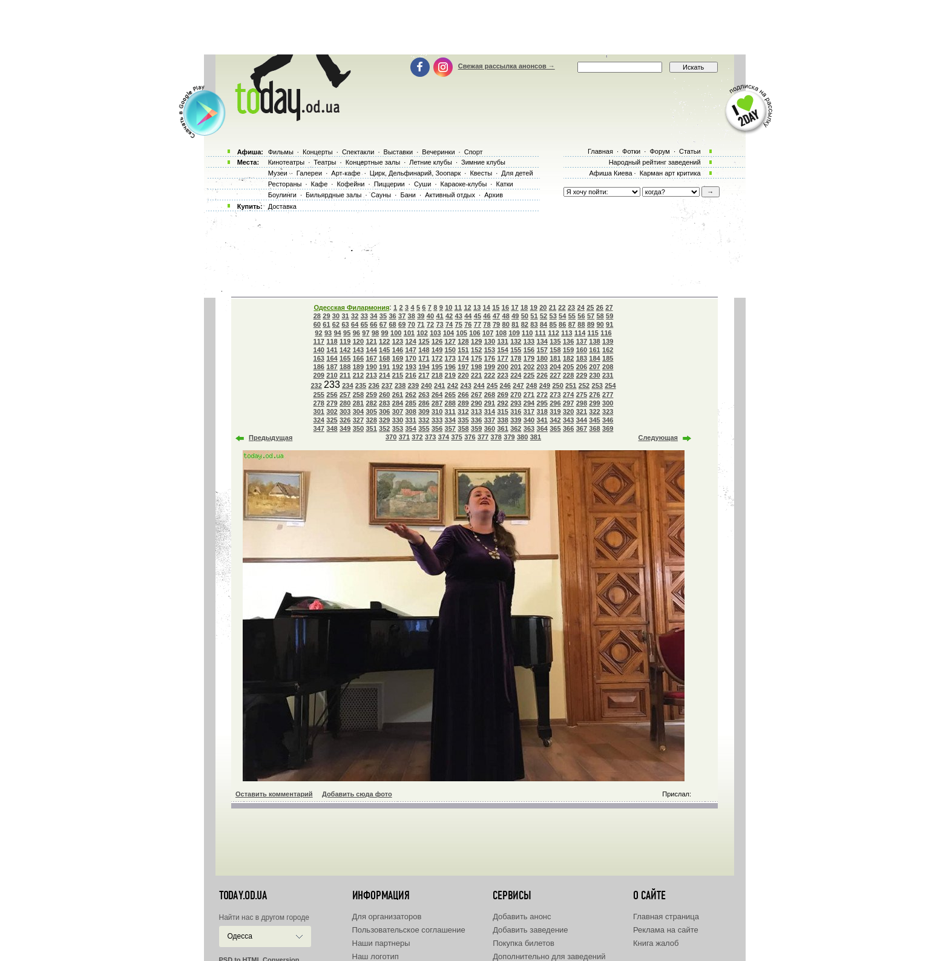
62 (336, 324)
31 (345, 316)
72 (430, 324)
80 (506, 324)
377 (483, 437)
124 (411, 341)
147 (411, 349)
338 (502, 420)
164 (331, 358)
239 (413, 385)
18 (524, 307)
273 (555, 394)
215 (397, 375)
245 (492, 385)
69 (402, 324)
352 (384, 428)
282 (371, 403)
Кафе (319, 184)
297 (568, 403)
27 (608, 307)
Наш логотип (375, 956)
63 (345, 324)
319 (555, 411)
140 (319, 349)
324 (319, 420)
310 (437, 411)
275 (581, 394)
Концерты (318, 152)
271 (529, 394)
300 (607, 403)
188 (345, 366)
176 (489, 358)
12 (467, 307)
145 (384, 349)
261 (397, 394)
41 (439, 316)
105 (461, 332)
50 (524, 316)
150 (450, 349)
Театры (325, 162)
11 (458, 307)
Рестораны (285, 184)
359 (476, 428)
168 (384, 358)
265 (450, 394)
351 (371, 428)
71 (420, 324)
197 (463, 366)
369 (607, 428)
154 (502, 349)
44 (467, 316)
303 (345, 411)
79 (496, 324)
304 (358, 411)
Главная (600, 151)
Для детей (517, 173)
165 (345, 358)
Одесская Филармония (351, 307)
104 (448, 332)
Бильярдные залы (333, 194)
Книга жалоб (656, 943)
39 (420, 316)
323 (607, 411)
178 (515, 358)
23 (571, 307)
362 (515, 428)
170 (411, 358)
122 (384, 341)
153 (489, 349)
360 (489, 428)
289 (463, 403)
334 (450, 420)
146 (397, 349)
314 (489, 411)
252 (584, 385)
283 (384, 403)
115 (593, 332)
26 (599, 307)
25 (590, 307)
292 (502, 403)
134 (542, 341)
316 (515, 411)
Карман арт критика (670, 173)
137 (581, 341)
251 (570, 385)
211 (345, 375)
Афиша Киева (610, 173)
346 (607, 420)
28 (317, 316)
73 (439, 324)
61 (326, 324)
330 (397, 420)
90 (599, 324)
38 (411, 316)
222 (489, 375)
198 (476, 366)
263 (423, 394)
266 (463, 394)
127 (450, 341)
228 (568, 375)
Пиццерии (389, 184)
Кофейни (350, 184)
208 (607, 366)
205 (568, 366)
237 (386, 385)
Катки (504, 184)
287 (437, 403)
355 (423, 428)
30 (336, 316)
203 (542, 366)
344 (581, 420)
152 (476, 349)
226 (542, 375)
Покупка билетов (523, 943)
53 (553, 316)
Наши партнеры (381, 943)
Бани (408, 194)
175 (476, 358)
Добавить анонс (522, 916)
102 (421, 332)
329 (384, 420)
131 (502, 341)
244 (478, 385)
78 (486, 324)
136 (568, 341)
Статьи (690, 151)
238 (400, 385)
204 (555, 366)
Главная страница (666, 916)
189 (358, 366)
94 (337, 332)
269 (502, 394)
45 (477, 316)
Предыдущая (270, 437)
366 (568, 428)
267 (476, 394)
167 (371, 358)
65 (364, 324)
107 (487, 332)
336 (476, 420)
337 (489, 420)
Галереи (309, 173)
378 (496, 437)
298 (581, 403)
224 (515, 375)
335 (463, 420)
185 (607, 358)
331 (411, 420)
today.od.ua (243, 895)
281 (358, 403)
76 (467, 324)
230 (594, 375)
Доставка (282, 206)
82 (524, 324)
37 (402, 316)
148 (423, 349)
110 (527, 332)
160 (581, 349)
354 (411, 428)
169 (397, 358)
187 (331, 366)
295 (542, 403)
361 (502, 428)
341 (542, 420)
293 (515, 403)
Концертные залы (373, 162)
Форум (659, 151)
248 (531, 385)
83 (533, 324)
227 (555, 375)
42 (449, 316)
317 (529, 411)
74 (449, 324)
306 (384, 411)
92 (318, 332)
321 (581, 411)
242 (452, 385)
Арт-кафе (345, 173)
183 (581, 358)
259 (371, 394)
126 (437, 341)
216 (411, 375)
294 (529, 403)
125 (423, 341)
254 (610, 385)
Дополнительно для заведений (549, 956)
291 (489, 403)
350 (358, 428)
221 (476, 375)
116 (605, 332)
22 (561, 307)
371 (404, 437)
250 (557, 385)
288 (450, 403)
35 (383, 316)
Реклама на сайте (665, 929)
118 (331, 341)
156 (529, 349)
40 (430, 316)
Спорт (473, 152)
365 (555, 428)
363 (529, 428)
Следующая (658, 437)
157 (542, 349)
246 (505, 385)
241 (439, 385)
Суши (422, 184)
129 (476, 341)
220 (463, 375)
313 (476, 411)
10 (448, 307)
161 (594, 349)
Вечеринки (438, 152)
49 (515, 316)
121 (371, 341)
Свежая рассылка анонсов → (506, 66)
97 (365, 332)
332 (423, 420)
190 (371, 366)
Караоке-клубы (464, 184)
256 (331, 394)
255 (319, 394)
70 (411, 324)
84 (543, 324)
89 (590, 324)
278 (319, 403)
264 (437, 394)
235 (360, 385)
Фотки (631, 151)
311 (450, 411)
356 (437, 428)
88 (581, 324)
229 (581, 375)
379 (509, 437)
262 (411, 394)
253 (597, 385)
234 (347, 385)
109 (513, 332)
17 (514, 307)
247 (518, 385)
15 (495, 307)
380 (522, 437)
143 (358, 349)
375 (456, 437)
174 (463, 358)
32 (354, 316)
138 (594, 341)
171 (423, 358)
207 (594, 366)
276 (594, 394)
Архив (493, 194)
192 (397, 366)
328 (371, 420)
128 (463, 341)
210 (331, 375)
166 (358, 358)
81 (515, 324)
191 (384, 366)
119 (345, 341)
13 (477, 307)
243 (465, 385)
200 (502, 366)
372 (417, 437)
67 (383, 324)
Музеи (277, 173)
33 (364, 316)
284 (397, 403)
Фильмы (281, 152)
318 (542, 411)
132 (515, 341)
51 (533, 316)
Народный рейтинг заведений (655, 162)
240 (426, 385)
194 (423, 366)
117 (319, 341)
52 (543, 316)
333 (437, 420)
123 (397, 341)
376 (469, 437)
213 (371, 375)
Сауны (381, 194)
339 (515, 420)
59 (609, 316)
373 (430, 437)
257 (345, 394)
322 (594, 411)
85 (553, 324)
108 (501, 332)
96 (356, 332)
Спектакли (358, 152)
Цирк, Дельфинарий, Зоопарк (415, 173)
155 (515, 349)
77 (477, 324)
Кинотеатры (286, 162)
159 (568, 349)
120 (358, 341)
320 (568, 411)
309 (423, 411)
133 (529, 341)
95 (346, 332)
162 (607, 349)
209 (319, 375)
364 (542, 428)
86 (562, 324)
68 (392, 324)
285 (411, 403)
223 (502, 375)
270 (515, 394)
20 (543, 307)
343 (568, 420)
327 (358, 420)
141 (331, 349)
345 (594, 420)
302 (331, 411)
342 (555, 420)
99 (384, 332)
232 (315, 385)
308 (411, 411)
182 (568, 358)
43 (458, 316)
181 (555, 358)
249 (544, 385)
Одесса (240, 936)
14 (486, 307)
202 (529, 366)
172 (437, 358)
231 (607, 375)
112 (553, 332)
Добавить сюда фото (357, 794)
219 (450, 375)
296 (555, 403)
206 (581, 366)
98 (375, 332)
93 (328, 332)
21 (552, 307)
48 (506, 316)
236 (374, 385)
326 (345, 420)
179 (529, 358)
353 (397, 428)
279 (331, 403)
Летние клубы (430, 162)
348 (331, 428)
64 (354, 324)
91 (609, 324)
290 (476, 403)
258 (358, 394)
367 (581, 428)
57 (590, 316)
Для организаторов (387, 916)
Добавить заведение (530, 929)
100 (395, 332)
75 (458, 324)
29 (326, 316)
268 (489, 394)
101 (409, 332)
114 (579, 332)
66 (373, 324)
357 (450, 428)
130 (489, 341)
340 (529, 420)
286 (423, 403)
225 (529, 375)
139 (607, 341)
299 (594, 403)
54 (562, 316)
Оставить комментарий (274, 794)
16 (505, 307)
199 (489, 366)
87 (572, 324)
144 (371, 349)
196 (450, 366)
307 (397, 411)
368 (594, 428)
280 (345, 403)
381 (535, 437)
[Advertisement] (474, 27)
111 (540, 332)
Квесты (481, 173)
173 (450, 358)
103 (435, 332)
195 (437, 366)
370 (391, 437)
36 (392, 316)
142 (345, 349)
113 (566, 332)
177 (502, 358)
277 (607, 394)
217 (423, 375)
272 (542, 394)
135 (555, 341)
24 (581, 307)
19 (533, 307)
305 (371, 411)
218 (437, 375)
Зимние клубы (483, 162)
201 (515, 366)
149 (437, 349)
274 (568, 394)
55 (572, 316)
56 (581, 316)
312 (463, 411)
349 (345, 428)
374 (443, 437)
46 (486, 316)
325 (331, 420)
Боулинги (282, 194)
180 (542, 358)
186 (319, 366)
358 (463, 428)
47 (496, 316)
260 (384, 394)
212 (358, 375)
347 (319, 428)
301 (319, 411)
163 (319, 358)
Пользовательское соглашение (408, 929)
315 (502, 411)
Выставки (398, 152)
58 (599, 316)
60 (317, 324)
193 (411, 366)
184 (594, 358)
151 (463, 349)
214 (384, 375)
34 (373, 316)
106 (474, 332)
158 (555, 349)
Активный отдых (450, 194)
